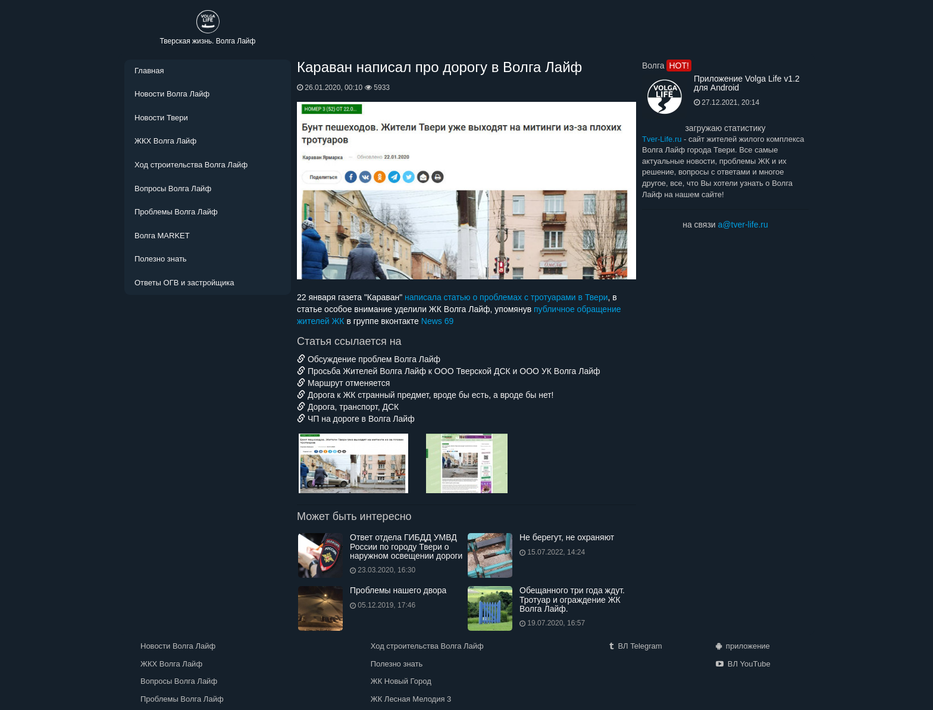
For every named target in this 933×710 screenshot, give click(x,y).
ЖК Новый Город (401, 681)
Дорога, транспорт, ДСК (348, 407)
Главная (149, 70)
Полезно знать (160, 258)
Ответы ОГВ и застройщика (184, 282)
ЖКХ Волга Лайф (165, 140)
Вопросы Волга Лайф (172, 188)
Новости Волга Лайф (171, 93)
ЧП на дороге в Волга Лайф (356, 418)
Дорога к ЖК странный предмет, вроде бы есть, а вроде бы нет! (425, 395)
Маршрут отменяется (343, 383)
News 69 (437, 321)
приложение (743, 646)
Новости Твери (161, 117)
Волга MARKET (162, 235)
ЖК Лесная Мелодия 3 (411, 699)
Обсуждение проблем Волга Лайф (368, 359)
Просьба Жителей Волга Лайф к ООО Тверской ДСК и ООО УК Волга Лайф (448, 371)
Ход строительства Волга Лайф (191, 164)
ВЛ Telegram (635, 646)
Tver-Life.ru (661, 139)
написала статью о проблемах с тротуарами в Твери (506, 297)
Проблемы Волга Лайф (176, 211)
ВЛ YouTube (743, 663)
